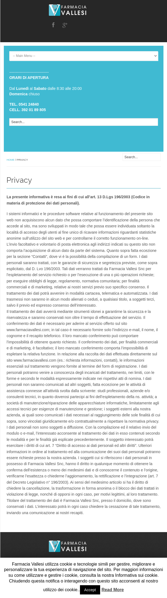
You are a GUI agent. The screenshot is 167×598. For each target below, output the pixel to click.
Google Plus (65, 25)
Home (10, 159)
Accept (90, 590)
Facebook (53, 25)
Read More (113, 589)
